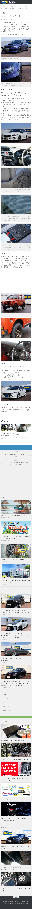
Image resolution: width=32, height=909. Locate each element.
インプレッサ (13, 6)
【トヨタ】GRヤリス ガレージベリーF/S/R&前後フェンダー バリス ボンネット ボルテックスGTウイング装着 (16, 635)
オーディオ (21, 6)
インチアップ (4, 6)
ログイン (5, 698)
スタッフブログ (16, 8)
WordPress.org (7, 710)
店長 (4, 19)
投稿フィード (6, 702)
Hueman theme (24, 903)
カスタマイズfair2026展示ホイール (12, 559)
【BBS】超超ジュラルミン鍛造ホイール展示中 (14, 759)
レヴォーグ (24, 8)
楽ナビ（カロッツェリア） (9, 799)
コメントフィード (8, 706)
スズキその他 (7, 8)
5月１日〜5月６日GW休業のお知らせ (13, 515)
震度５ (18, 435)
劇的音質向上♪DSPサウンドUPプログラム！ (13, 740)
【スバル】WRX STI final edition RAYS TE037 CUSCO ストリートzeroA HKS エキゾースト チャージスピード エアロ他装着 (16, 683)
